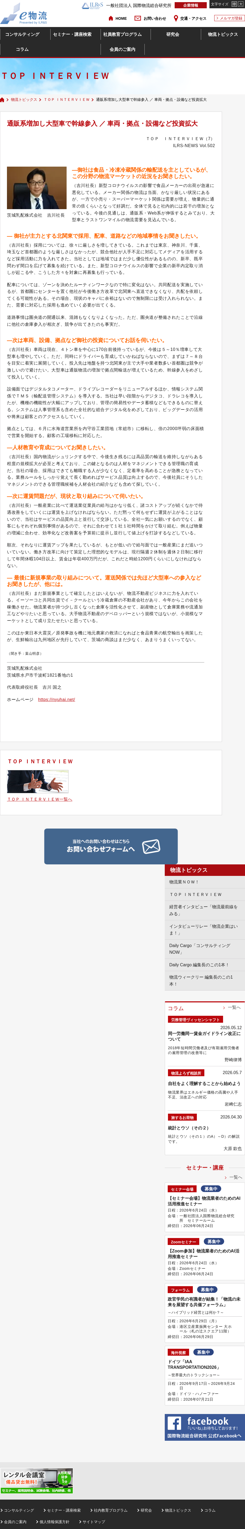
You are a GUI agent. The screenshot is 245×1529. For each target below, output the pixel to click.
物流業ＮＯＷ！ (184, 882)
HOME (121, 18)
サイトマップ (94, 1522)
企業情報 (190, 5)
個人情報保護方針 (55, 1522)
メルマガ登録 (231, 18)
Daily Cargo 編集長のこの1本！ (199, 965)
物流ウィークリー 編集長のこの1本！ (201, 980)
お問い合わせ (155, 18)
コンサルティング (22, 34)
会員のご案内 (122, 49)
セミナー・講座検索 (72, 34)
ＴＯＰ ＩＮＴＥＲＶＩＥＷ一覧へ (39, 799)
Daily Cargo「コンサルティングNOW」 (199, 949)
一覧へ (234, 1007)
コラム (22, 49)
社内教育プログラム (111, 1510)
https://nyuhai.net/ (56, 699)
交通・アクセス (193, 18)
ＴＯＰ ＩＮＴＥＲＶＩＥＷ (67, 99)
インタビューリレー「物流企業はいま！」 (203, 930)
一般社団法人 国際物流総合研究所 (126, 5)
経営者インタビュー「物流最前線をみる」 (203, 910)
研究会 (172, 34)
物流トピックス (223, 34)
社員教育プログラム (122, 34)
